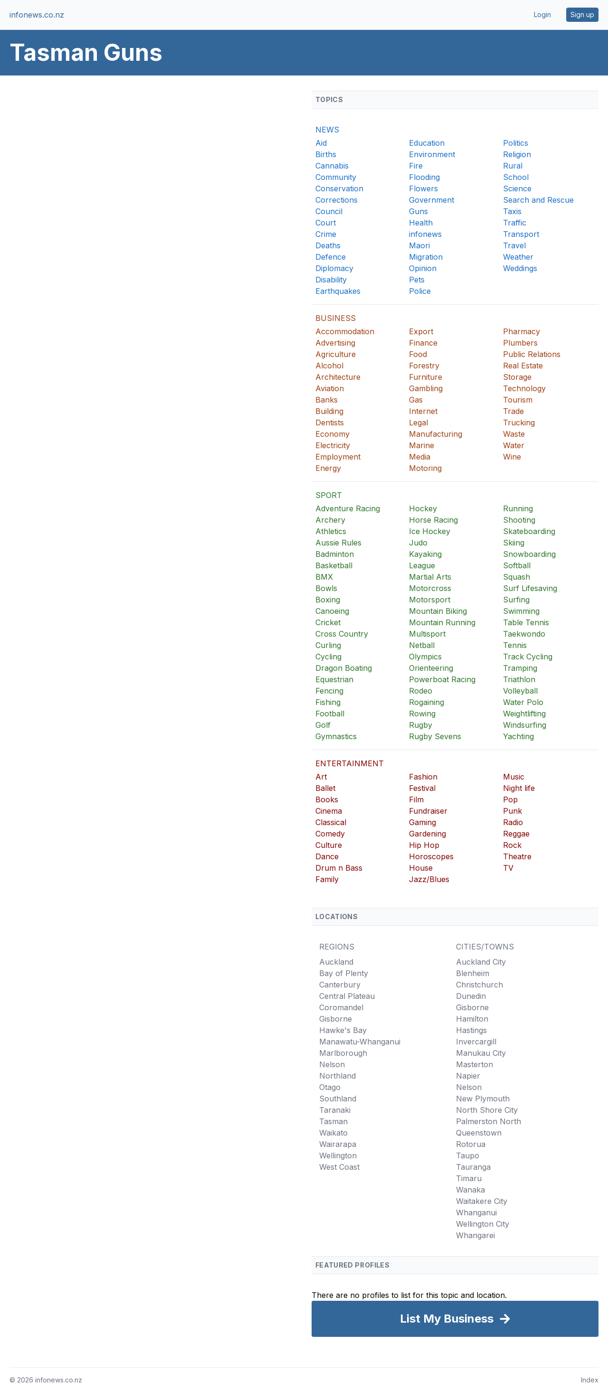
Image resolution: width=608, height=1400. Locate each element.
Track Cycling (527, 656)
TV (508, 868)
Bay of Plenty (343, 973)
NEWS (327, 129)
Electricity (332, 445)
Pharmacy (521, 331)
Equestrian (334, 679)
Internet (423, 411)
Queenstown (479, 1132)
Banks (326, 399)
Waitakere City (481, 1201)
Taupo (467, 1155)
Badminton (334, 554)
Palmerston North (488, 1121)
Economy (332, 434)
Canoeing (332, 611)
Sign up (582, 14)
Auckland (336, 962)
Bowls (326, 588)
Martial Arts (430, 577)
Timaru (469, 1178)
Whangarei (475, 1235)
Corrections (336, 200)
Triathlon (519, 679)
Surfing (516, 599)
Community (335, 177)
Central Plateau (347, 996)
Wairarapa (337, 1144)
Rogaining (426, 702)
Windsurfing (524, 725)
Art (321, 776)
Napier (468, 1076)
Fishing (328, 702)
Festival (422, 788)
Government (431, 200)
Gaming (422, 822)
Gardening (427, 833)
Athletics (330, 531)
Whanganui (476, 1212)
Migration (426, 257)
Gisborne (335, 1019)
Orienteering (431, 668)
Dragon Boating (343, 668)
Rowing (422, 713)
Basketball (333, 565)
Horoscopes (431, 856)
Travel (514, 245)
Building (329, 411)
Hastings (471, 1030)
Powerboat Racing (442, 679)
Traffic (514, 222)
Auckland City (481, 962)
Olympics (425, 656)
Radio (513, 822)
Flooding (424, 177)
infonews (425, 234)
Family (327, 879)
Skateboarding (529, 531)
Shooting (519, 520)
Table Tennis (526, 622)
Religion (517, 154)
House (421, 868)
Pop (510, 799)
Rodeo (420, 690)
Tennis (515, 645)
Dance (327, 856)
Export (421, 331)
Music (513, 776)
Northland (337, 1076)
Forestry (424, 365)
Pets (417, 279)
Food (418, 354)
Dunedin (471, 996)
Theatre (517, 856)
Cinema (328, 811)
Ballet (325, 788)
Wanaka (470, 1189)
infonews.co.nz (37, 14)
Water (513, 445)
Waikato (333, 1132)
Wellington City (482, 1224)
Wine (512, 456)
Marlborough (343, 1053)
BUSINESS (335, 318)
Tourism (517, 399)
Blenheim (472, 973)
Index (589, 1380)
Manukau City (481, 1053)
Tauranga (473, 1167)
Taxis (512, 211)
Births (325, 154)
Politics (515, 143)
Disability (331, 279)
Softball (517, 565)
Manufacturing (435, 434)
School (516, 177)
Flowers (423, 188)
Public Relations (531, 354)
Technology (524, 388)
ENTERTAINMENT (349, 763)
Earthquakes (338, 291)
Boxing (327, 599)
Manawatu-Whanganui (359, 1041)
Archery (330, 520)
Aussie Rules (338, 542)
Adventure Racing (347, 508)
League (422, 565)
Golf (323, 725)
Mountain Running (442, 622)
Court (325, 222)
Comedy (330, 833)
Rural (512, 165)
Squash (516, 577)
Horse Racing (433, 520)
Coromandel (341, 1007)
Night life (519, 788)
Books (326, 799)
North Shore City (487, 1110)
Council (328, 211)
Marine (421, 445)
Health (421, 222)
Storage (517, 377)
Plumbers (520, 343)
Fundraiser (428, 811)
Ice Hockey (429, 531)
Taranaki (335, 1110)
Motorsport (429, 599)
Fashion (423, 776)
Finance (423, 343)
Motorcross (430, 588)
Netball (422, 645)
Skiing (513, 542)
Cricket (328, 622)
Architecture (338, 377)
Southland (337, 1098)
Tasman (333, 1121)
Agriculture (335, 354)
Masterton (474, 1064)
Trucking (519, 422)
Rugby (420, 725)
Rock (512, 845)
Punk (512, 811)
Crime (325, 234)
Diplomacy (334, 268)
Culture (328, 845)
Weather (518, 257)
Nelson (332, 1064)
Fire (416, 165)
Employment (338, 456)
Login (542, 14)
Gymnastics (336, 736)
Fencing (329, 690)
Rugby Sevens (435, 736)
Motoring (425, 468)
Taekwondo (524, 634)
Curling (328, 645)
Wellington (338, 1155)
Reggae (516, 833)
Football (329, 713)
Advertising (335, 343)
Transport (521, 234)
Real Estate (523, 365)
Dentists (329, 422)
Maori (419, 245)
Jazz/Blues (429, 879)
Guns (418, 211)
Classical (330, 822)
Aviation (329, 388)
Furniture (425, 377)
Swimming (521, 611)
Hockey (423, 508)
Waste (514, 434)
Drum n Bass (338, 868)
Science (517, 188)
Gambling (426, 388)
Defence (330, 257)
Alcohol (329, 365)
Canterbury (340, 984)
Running (518, 508)
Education (427, 143)
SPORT (328, 495)
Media (419, 456)
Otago (330, 1087)
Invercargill (476, 1041)
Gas (416, 399)
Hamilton (472, 1019)
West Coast (339, 1167)
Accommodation (344, 331)
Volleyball (520, 690)
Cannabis (332, 165)
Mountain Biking (438, 611)
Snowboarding (529, 554)
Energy (328, 468)
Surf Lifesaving (530, 588)
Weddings (520, 268)
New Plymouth (483, 1098)
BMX (324, 577)
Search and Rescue (538, 200)
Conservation (339, 188)
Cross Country (341, 634)
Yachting (518, 736)
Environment (432, 154)
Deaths (328, 245)
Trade (513, 411)
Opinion (423, 268)
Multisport (427, 634)
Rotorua (470, 1144)
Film (416, 799)
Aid (321, 143)
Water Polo (523, 702)
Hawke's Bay (343, 1030)
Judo (418, 542)
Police (420, 291)
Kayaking (425, 554)
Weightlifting (524, 713)
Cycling (328, 656)
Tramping (520, 668)
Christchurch (479, 984)
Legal (418, 422)
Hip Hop (424, 845)
